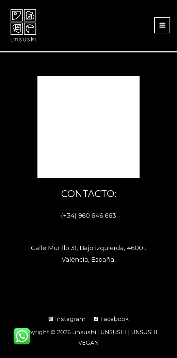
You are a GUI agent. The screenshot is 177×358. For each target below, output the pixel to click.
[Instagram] (67, 319)
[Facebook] (111, 319)
